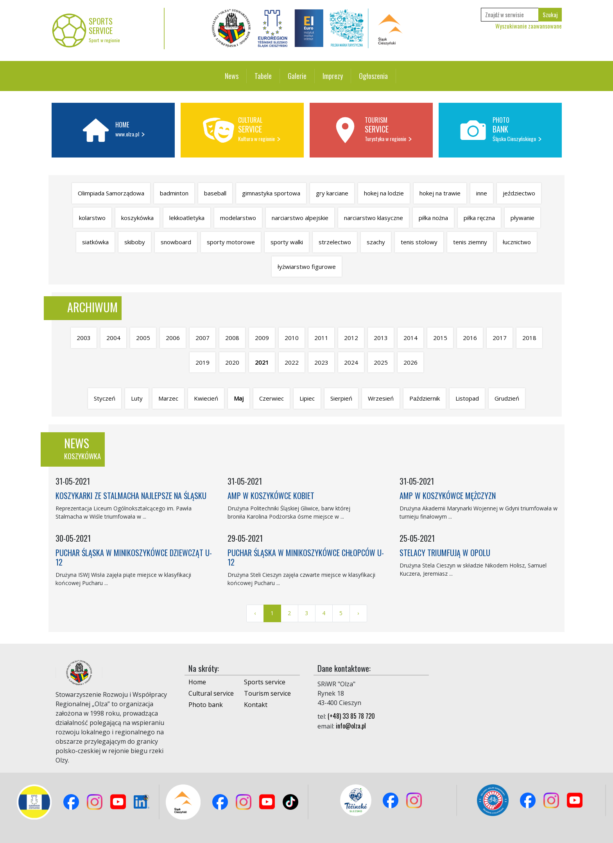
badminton (174, 193)
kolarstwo (92, 218)
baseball (215, 193)
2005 (143, 338)
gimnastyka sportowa (271, 193)
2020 (232, 362)
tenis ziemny (470, 242)
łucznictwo (517, 242)
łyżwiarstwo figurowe (307, 266)
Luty (137, 398)
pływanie (522, 218)
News (231, 76)
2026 (410, 362)
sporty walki (287, 242)
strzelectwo (335, 242)
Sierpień (341, 398)
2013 (381, 338)
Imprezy (333, 76)
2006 (173, 338)
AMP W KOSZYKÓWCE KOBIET (271, 495)
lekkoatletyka (186, 218)
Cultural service (211, 693)
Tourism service (267, 693)
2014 (410, 338)
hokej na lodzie (384, 193)
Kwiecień (206, 398)
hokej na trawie (440, 193)
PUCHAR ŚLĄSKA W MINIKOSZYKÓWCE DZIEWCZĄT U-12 (134, 557)
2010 (292, 338)
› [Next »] (358, 613)
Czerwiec (271, 398)
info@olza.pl (351, 725)
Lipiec (307, 398)
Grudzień (507, 398)
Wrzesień (381, 398)
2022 (292, 362)
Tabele (263, 76)
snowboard (176, 242)
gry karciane (332, 193)
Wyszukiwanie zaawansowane (528, 25)
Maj (239, 398)
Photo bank (205, 704)
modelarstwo (238, 218)
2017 (500, 338)
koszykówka (137, 218)
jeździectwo (519, 193)
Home (197, 682)
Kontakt (255, 704)
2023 (321, 362)
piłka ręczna (479, 218)
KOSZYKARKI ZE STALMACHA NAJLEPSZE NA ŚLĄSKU (131, 495)
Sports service (264, 682)
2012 (351, 338)
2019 (202, 362)
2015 (440, 338)
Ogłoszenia (373, 76)
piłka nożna (433, 218)
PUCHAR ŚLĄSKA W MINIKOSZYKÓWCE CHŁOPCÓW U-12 (306, 557)
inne (481, 193)
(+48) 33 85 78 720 (351, 716)
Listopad (467, 398)
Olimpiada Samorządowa (111, 193)
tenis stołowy (419, 242)
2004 (113, 338)
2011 (321, 338)
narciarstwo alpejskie (300, 218)
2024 (351, 362)
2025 (381, 362)
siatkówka (95, 242)
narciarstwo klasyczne (373, 218)
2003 (84, 338)
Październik (424, 398)
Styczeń (104, 398)
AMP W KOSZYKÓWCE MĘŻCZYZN (448, 495)
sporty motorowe (231, 242)
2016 (470, 338)
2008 (232, 338)
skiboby (134, 242)
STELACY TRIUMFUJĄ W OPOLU (445, 552)
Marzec (168, 398)
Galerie (297, 76)
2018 (529, 338)
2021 (262, 362)
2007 (202, 338)
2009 (262, 338)
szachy (376, 242)
